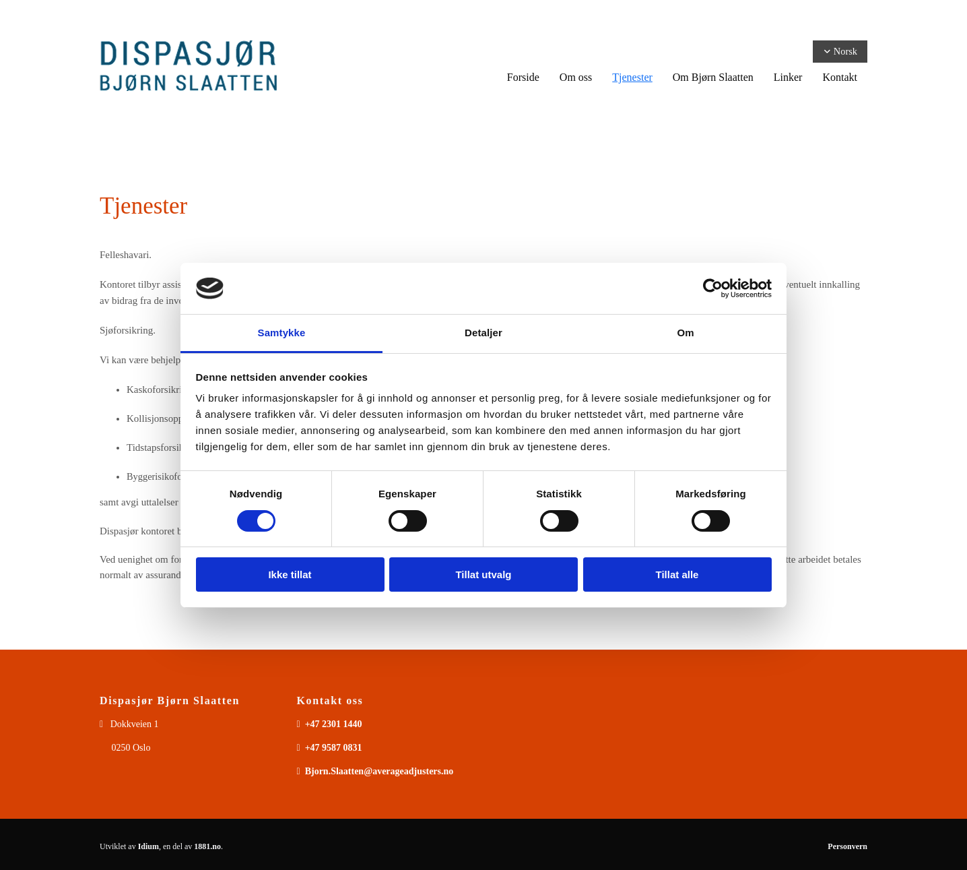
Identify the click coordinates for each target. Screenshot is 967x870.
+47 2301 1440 (333, 724)
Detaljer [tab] (483, 332)
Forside (523, 77)
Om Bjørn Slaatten (713, 77)
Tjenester (632, 77)
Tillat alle (677, 574)
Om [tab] (685, 332)
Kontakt (839, 77)
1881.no (207, 846)
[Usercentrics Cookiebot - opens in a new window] (713, 288)
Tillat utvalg (483, 574)
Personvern (847, 846)
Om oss (576, 77)
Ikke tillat (289, 574)
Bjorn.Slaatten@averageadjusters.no (379, 771)
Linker (788, 77)
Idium (148, 846)
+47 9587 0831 (333, 748)
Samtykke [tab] (282, 332)
